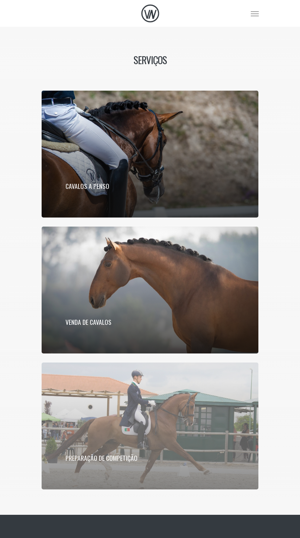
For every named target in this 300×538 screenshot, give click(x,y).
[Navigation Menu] (255, 13)
